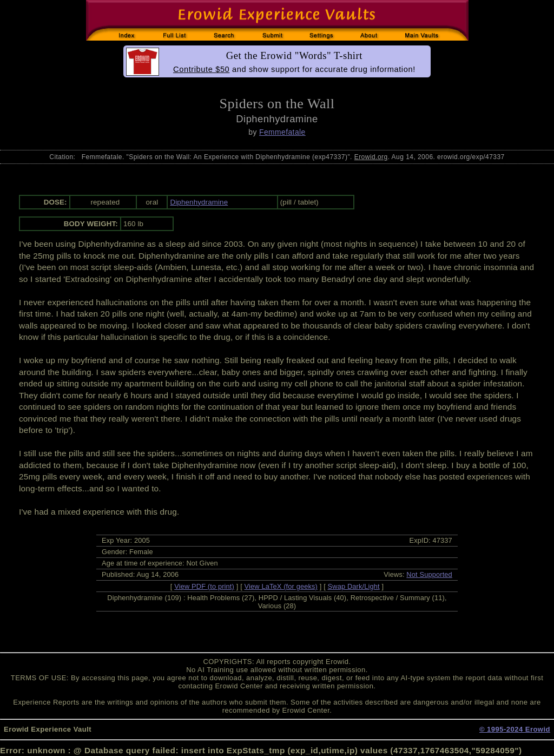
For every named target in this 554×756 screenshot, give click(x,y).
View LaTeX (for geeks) (281, 586)
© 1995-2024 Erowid (514, 729)
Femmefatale (282, 132)
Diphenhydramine (199, 202)
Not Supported (429, 574)
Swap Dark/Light (354, 586)
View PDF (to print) (204, 586)
